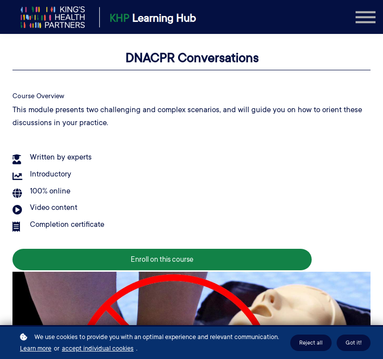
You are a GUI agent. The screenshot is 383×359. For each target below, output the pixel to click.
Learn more (35, 348)
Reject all (311, 343)
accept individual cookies (98, 348)
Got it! (354, 343)
